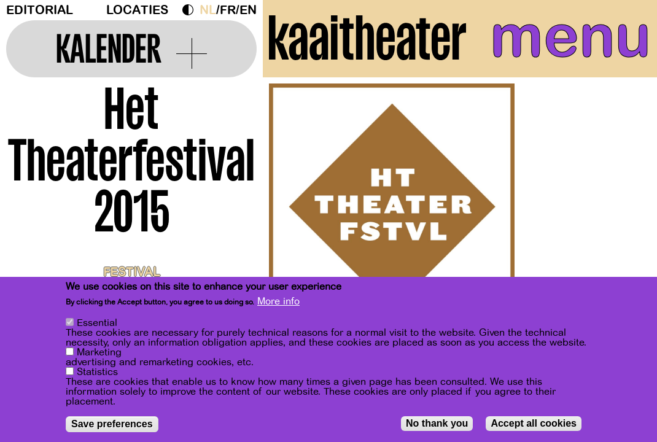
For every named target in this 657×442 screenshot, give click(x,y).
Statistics (97, 372)
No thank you (437, 423)
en (248, 10)
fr (228, 10)
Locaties (137, 10)
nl (208, 10)
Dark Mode (191, 9)
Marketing (99, 352)
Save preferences (112, 424)
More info (278, 301)
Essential (97, 323)
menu (570, 36)
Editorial (39, 10)
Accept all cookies (534, 423)
